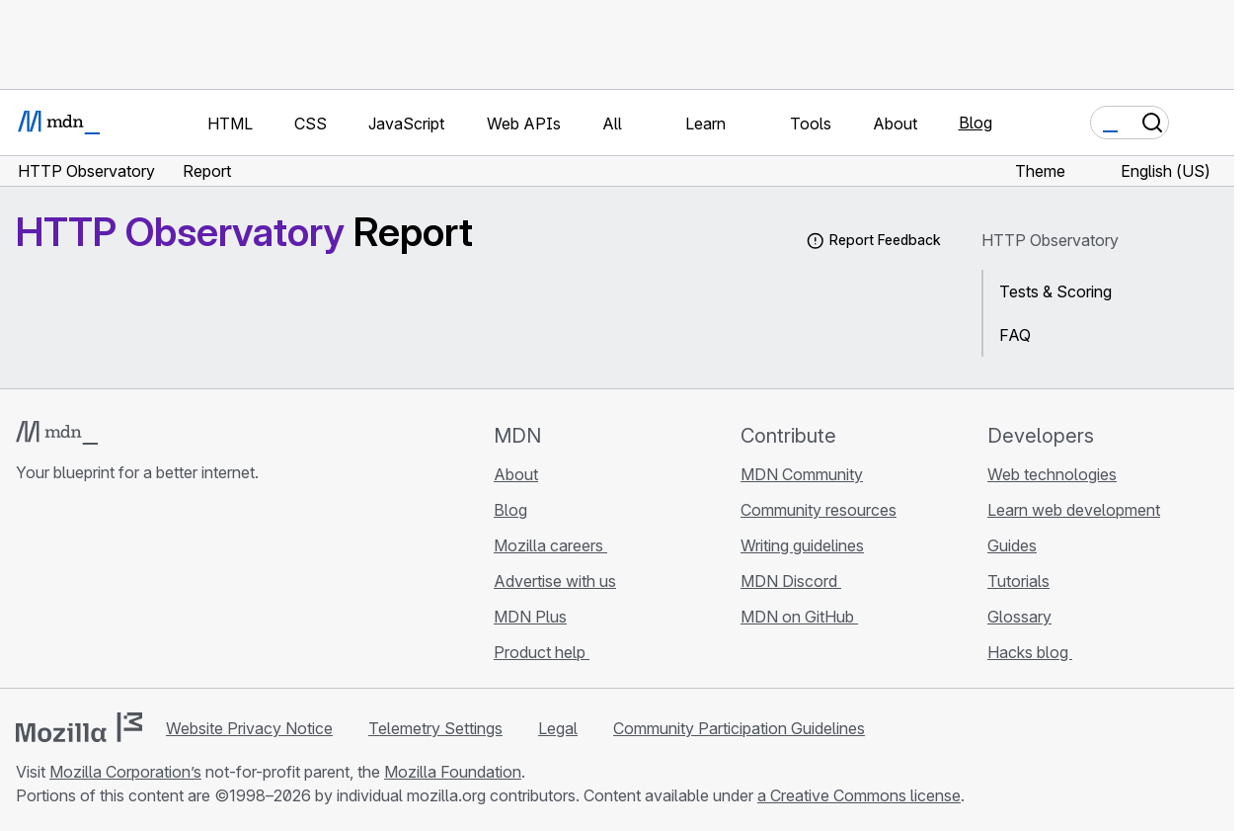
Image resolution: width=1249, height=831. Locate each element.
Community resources (819, 510)
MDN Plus (530, 616)
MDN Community (802, 474)
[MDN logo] (57, 433)
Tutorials (1018, 581)
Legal (558, 728)
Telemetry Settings (435, 728)
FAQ (1015, 335)
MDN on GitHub (799, 616)
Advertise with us (555, 581)
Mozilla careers (550, 545)
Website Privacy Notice (249, 728)
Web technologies (1052, 474)
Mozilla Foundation (452, 772)
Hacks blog (1029, 652)
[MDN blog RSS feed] (170, 590)
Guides (1012, 545)
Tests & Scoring (1055, 291)
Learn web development (1073, 510)
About (516, 474)
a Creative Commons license (859, 795)
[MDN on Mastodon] (134, 590)
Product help (541, 652)
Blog (975, 122)
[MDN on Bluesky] (63, 590)
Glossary (1019, 616)
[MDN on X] (99, 590)
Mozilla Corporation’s (125, 772)
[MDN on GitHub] (27, 590)
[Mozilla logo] (79, 727)
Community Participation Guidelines (739, 728)
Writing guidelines (802, 545)
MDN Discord (791, 581)
